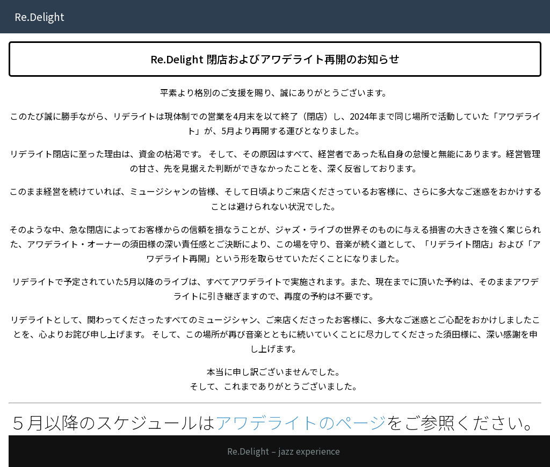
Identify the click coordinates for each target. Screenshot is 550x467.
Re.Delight (39, 16)
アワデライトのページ (300, 422)
